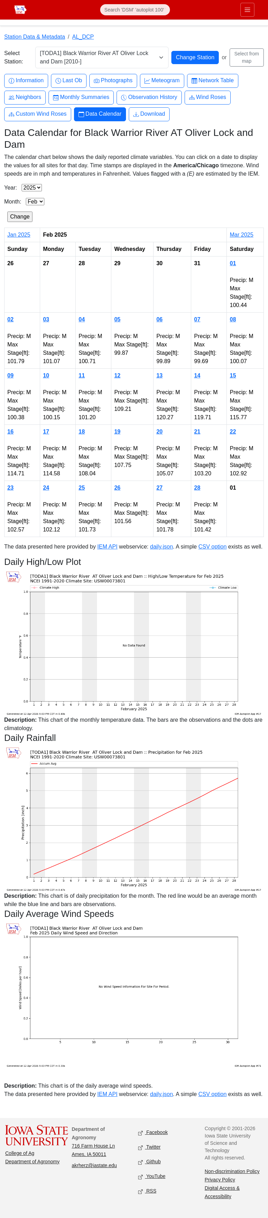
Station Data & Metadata (34, 37)
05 (117, 319)
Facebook (153, 1133)
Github (149, 1162)
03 (46, 319)
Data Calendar (100, 114)
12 (117, 375)
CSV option (212, 547)
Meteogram (162, 80)
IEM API (107, 547)
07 (197, 319)
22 (233, 432)
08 (233, 319)
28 (197, 488)
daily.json (161, 547)
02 (10, 319)
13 (159, 375)
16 (10, 432)
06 (159, 319)
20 (159, 432)
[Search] (135, 9)
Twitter (149, 1147)
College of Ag (19, 1153)
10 (46, 375)
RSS (147, 1191)
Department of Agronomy (32, 1161)
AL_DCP (83, 37)
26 (117, 488)
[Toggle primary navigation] (247, 10)
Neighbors (25, 97)
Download (149, 114)
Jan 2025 (18, 235)
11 (82, 375)
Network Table (213, 80)
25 (82, 488)
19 (117, 432)
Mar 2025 (241, 235)
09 (10, 375)
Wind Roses (207, 97)
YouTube (151, 1176)
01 (233, 263)
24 (46, 488)
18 (82, 432)
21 (197, 432)
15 (233, 375)
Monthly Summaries (81, 97)
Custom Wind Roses (38, 114)
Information (26, 80)
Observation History (149, 97)
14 (197, 375)
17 (46, 432)
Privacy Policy (220, 1179)
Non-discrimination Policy (232, 1171)
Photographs (113, 80)
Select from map (246, 57)
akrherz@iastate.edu (94, 1165)
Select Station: (13, 57)
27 (159, 488)
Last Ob (68, 80)
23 (10, 488)
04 (82, 319)
